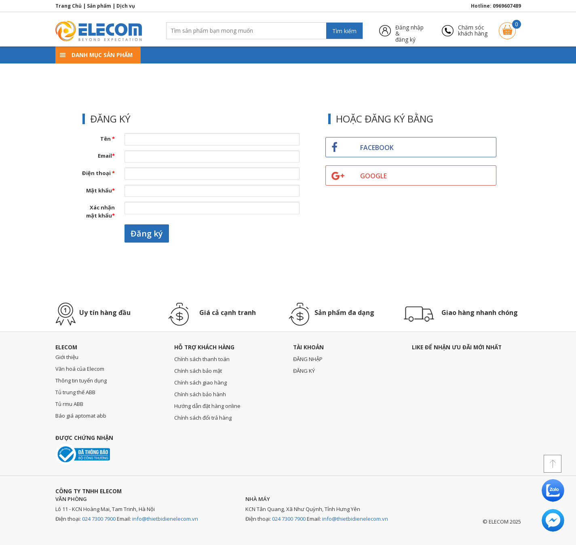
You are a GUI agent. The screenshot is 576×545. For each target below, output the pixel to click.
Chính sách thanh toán (202, 359)
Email (106, 155)
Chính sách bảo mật (198, 370)
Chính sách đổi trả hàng (203, 417)
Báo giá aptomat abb (80, 415)
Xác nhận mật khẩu (100, 211)
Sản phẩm (99, 5)
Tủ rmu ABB (69, 404)
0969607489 (507, 5)
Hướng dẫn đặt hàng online (207, 406)
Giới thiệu (66, 357)
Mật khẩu (100, 190)
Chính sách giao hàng (200, 382)
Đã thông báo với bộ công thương (82, 454)
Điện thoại (98, 173)
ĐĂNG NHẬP (308, 359)
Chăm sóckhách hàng (472, 30)
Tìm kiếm (344, 31)
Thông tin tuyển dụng (81, 380)
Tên (107, 138)
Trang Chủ (68, 5)
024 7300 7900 (99, 518)
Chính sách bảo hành (200, 394)
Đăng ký (147, 233)
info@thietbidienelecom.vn (165, 518)
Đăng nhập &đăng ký (409, 30)
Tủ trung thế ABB (75, 392)
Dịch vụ (125, 5)
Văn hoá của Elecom (79, 368)
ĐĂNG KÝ (304, 370)
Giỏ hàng (507, 27)
